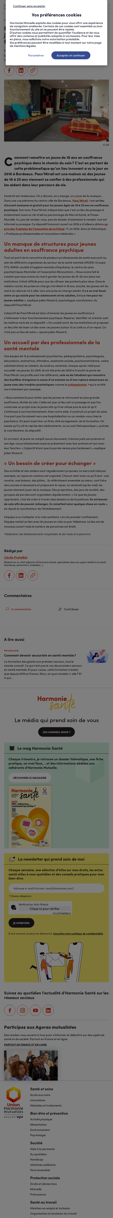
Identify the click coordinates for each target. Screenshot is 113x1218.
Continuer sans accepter (29, 6)
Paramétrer (36, 55)
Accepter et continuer (71, 55)
